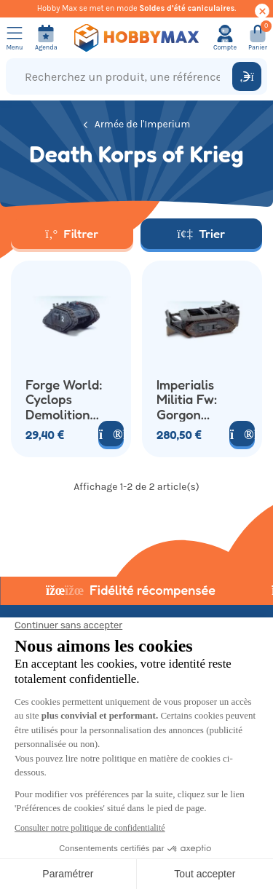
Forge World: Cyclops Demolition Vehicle (63, 399)
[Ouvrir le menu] (14, 37)
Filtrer (71, 233)
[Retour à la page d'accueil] (136, 37)
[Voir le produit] (111, 433)
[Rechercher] (246, 76)
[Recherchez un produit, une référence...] (122, 76)
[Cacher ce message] (262, 11)
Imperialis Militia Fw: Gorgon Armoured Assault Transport (187, 399)
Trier (201, 233)
